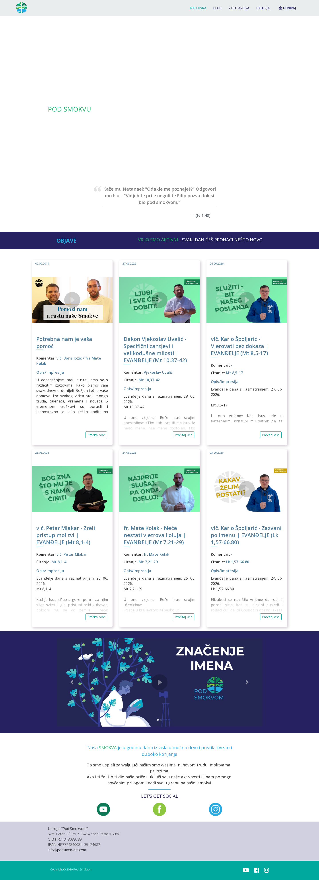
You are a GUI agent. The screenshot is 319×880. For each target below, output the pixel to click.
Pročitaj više (96, 435)
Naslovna (198, 8)
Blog (217, 8)
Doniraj (287, 8)
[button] (24, 94)
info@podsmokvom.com (67, 849)
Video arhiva (239, 8)
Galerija (263, 8)
